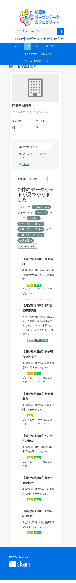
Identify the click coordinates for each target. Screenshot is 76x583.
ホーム (18, 46)
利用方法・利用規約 (32, 61)
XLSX (37, 285)
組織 (28, 46)
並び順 (21, 179)
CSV (30, 285)
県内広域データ (53, 46)
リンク (49, 61)
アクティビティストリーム (33, 155)
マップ (41, 382)
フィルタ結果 (27, 246)
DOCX (31, 340)
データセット (28, 146)
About (24, 164)
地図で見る (46, 53)
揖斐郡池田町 (27, 66)
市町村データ (30, 53)
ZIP (38, 340)
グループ (38, 46)
